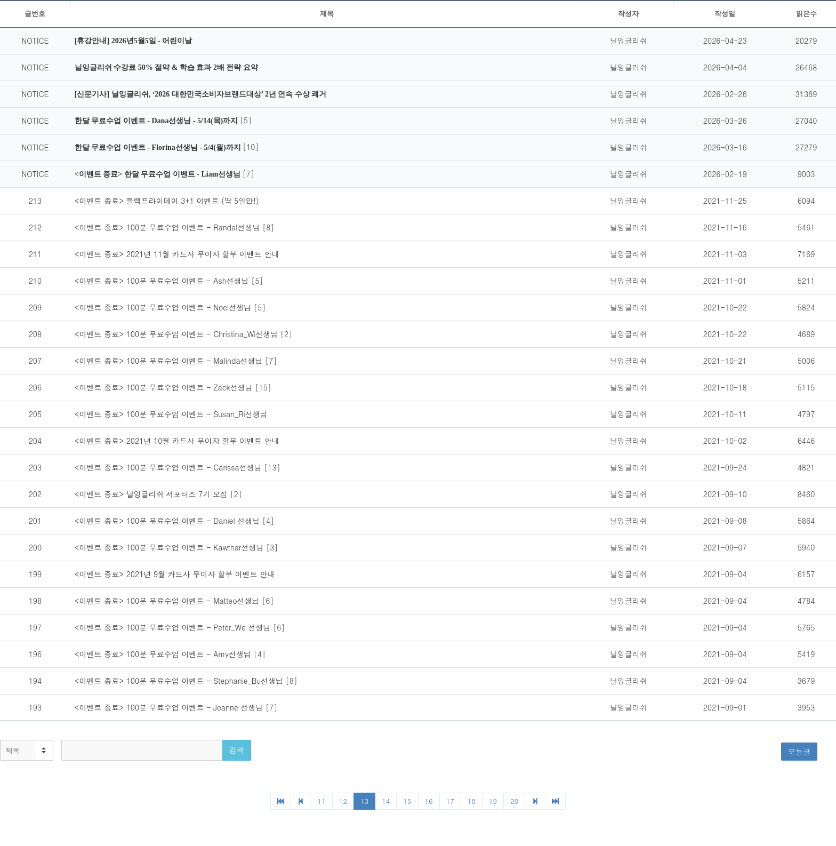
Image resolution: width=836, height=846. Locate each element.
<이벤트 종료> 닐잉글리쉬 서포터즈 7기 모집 (152, 494)
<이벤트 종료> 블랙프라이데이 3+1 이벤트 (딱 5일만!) (167, 200)
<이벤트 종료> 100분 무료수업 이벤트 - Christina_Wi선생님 (177, 334)
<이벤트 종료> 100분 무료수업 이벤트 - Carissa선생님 (169, 467)
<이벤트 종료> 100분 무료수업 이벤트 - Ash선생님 (163, 280)
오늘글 (799, 751)
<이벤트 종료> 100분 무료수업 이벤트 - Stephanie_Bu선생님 (180, 680)
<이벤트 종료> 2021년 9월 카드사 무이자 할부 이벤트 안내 (175, 574)
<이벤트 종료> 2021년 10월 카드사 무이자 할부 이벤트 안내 (177, 440)
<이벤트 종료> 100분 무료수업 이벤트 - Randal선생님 (168, 227)
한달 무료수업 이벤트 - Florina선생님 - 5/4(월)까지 (159, 147)
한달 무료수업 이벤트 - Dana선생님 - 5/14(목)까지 (157, 121)
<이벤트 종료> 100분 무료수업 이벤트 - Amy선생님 (164, 654)
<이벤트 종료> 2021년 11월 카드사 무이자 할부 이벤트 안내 (177, 254)
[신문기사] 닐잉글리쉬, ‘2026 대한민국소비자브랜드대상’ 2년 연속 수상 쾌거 (201, 94)
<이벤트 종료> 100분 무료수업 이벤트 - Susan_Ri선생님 (171, 414)
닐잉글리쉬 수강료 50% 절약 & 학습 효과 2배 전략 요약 (166, 67)
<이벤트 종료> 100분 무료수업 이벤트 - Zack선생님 (165, 387)
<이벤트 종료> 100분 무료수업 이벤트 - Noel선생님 (164, 307)
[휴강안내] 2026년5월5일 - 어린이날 (133, 41)
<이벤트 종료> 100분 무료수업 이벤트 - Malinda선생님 (170, 360)
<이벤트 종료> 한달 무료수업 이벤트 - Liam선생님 (159, 174)
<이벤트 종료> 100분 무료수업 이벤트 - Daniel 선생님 (168, 520)
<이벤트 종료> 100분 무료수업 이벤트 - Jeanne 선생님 (170, 707)
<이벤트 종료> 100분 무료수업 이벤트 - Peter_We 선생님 (174, 627)
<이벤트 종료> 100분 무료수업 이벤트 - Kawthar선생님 (170, 547)
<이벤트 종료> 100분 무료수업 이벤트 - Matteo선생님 (168, 600)
